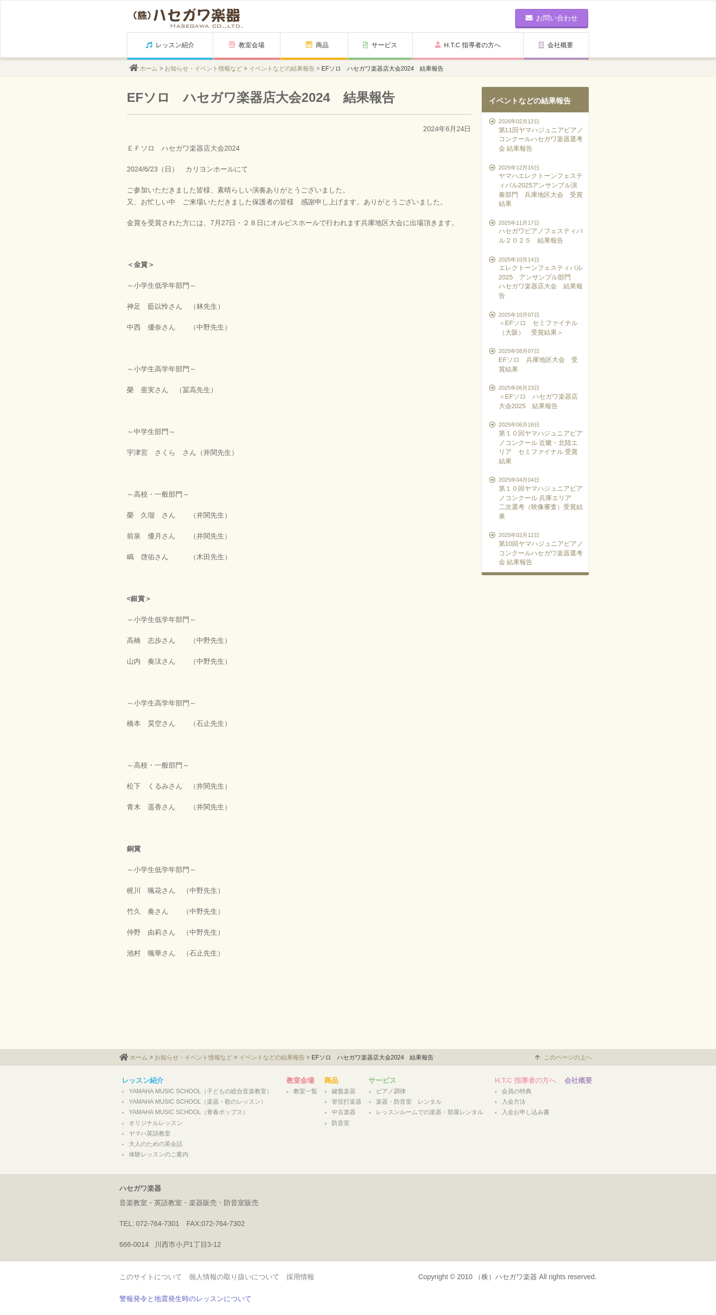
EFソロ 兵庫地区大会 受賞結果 (536, 359)
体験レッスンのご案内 (158, 1154)
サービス (380, 45)
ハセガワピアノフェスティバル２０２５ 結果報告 (536, 231)
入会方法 (514, 1101)
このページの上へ (563, 1057)
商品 (317, 45)
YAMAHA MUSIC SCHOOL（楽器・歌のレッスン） (198, 1101)
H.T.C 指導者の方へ (468, 45)
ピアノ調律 (391, 1091)
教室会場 (247, 45)
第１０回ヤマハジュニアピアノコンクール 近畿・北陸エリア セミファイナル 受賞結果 (536, 442)
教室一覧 (305, 1091)
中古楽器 (344, 1112)
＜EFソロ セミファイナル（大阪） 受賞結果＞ (536, 323)
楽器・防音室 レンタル (409, 1101)
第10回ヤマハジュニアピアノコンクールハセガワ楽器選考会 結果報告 (536, 548)
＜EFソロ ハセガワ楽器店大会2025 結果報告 (536, 396)
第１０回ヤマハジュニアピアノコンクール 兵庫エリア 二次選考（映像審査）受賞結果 (536, 498)
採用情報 (300, 1277)
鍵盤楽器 (344, 1091)
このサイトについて (150, 1277)
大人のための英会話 (155, 1143)
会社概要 (555, 45)
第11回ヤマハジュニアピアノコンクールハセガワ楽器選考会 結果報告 (536, 134)
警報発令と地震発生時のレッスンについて (185, 1299)
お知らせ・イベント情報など (203, 68)
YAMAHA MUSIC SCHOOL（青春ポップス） (189, 1112)
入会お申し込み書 (525, 1112)
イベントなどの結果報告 (282, 68)
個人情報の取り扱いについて (234, 1277)
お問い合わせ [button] (552, 18)
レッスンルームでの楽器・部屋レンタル (429, 1112)
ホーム (149, 68)
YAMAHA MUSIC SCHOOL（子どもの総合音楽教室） (200, 1091)
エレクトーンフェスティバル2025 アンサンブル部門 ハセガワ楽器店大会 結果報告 (536, 277)
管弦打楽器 (346, 1101)
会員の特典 (517, 1091)
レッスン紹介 (170, 45)
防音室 (341, 1123)
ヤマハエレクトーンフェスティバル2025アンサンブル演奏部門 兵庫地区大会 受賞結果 (536, 185)
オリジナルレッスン (155, 1123)
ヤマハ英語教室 (150, 1133)
